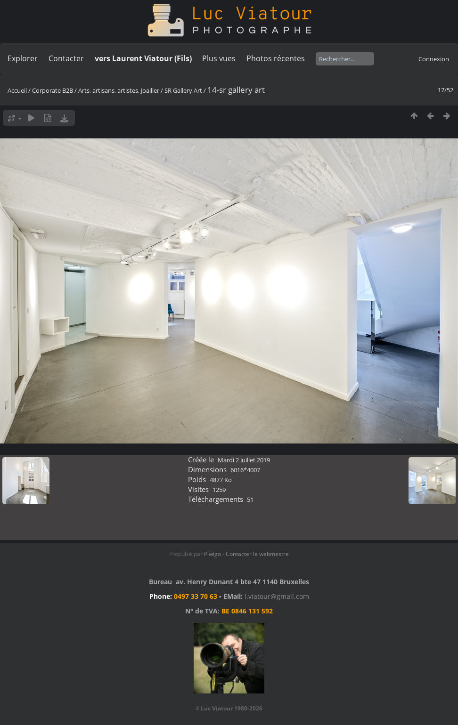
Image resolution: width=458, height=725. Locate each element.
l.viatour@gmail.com (277, 596)
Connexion (433, 59)
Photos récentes (275, 58)
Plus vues (219, 58)
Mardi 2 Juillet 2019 (244, 460)
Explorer (23, 58)
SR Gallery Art (183, 90)
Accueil (17, 90)
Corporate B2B (52, 90)
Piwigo (212, 554)
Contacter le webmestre (257, 554)
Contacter (66, 58)
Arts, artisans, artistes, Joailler (118, 90)
